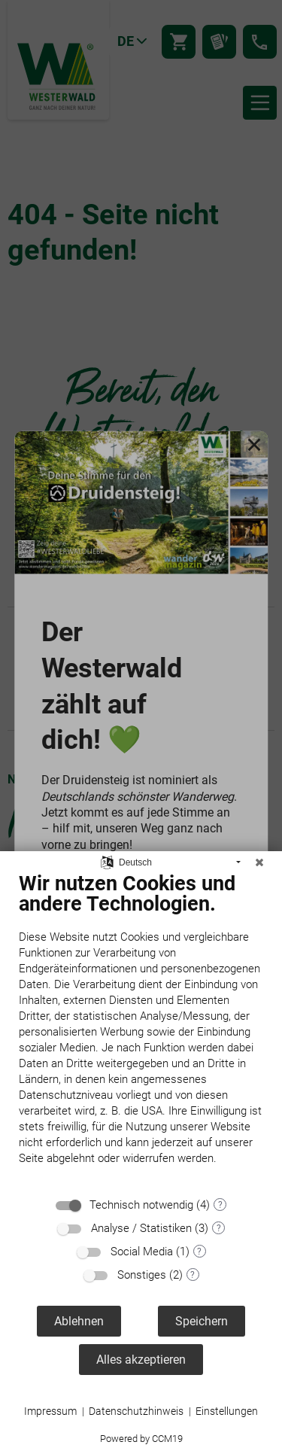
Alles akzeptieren (141, 1359)
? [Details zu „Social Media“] (199, 1251)
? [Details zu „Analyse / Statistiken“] (219, 1228)
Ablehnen (79, 1321)
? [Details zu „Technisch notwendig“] (220, 1205)
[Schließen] (259, 862)
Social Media (142, 1251)
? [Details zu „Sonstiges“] (192, 1275)
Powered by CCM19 (141, 1438)
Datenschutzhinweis (136, 1411)
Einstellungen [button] (227, 1411)
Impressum (50, 1411)
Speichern (201, 1321)
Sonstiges (141, 1275)
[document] (141, 1030)
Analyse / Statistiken (141, 1228)
